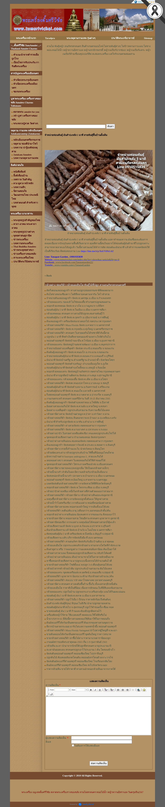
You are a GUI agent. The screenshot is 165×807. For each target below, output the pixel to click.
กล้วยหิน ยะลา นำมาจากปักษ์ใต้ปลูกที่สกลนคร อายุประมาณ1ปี (78, 646)
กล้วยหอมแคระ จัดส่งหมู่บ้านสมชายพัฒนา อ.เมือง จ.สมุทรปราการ (80, 344)
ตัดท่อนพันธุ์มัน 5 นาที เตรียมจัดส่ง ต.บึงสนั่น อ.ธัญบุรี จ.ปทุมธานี (79, 534)
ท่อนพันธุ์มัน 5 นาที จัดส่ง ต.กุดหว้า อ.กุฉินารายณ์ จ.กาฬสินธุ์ (77, 317)
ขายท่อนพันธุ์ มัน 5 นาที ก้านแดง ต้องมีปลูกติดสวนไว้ (73, 611)
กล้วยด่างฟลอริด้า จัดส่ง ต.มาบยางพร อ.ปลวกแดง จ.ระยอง (76, 429)
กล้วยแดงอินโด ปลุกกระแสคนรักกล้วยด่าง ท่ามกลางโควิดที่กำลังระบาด (83, 545)
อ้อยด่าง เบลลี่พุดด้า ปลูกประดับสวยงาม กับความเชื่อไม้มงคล (78, 410)
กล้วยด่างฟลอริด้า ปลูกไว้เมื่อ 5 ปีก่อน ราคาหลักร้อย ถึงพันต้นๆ (78, 599)
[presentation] (95, 754)
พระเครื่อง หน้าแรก (26, 38)
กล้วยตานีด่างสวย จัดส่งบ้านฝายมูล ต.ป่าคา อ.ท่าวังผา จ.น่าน (77, 414)
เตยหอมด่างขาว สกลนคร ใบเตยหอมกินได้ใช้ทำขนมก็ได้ (75, 460)
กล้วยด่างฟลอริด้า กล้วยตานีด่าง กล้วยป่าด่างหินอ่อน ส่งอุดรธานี (79, 495)
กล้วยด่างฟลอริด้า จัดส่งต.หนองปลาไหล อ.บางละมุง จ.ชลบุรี (77, 383)
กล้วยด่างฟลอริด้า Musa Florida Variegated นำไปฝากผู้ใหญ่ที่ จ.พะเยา (81, 630)
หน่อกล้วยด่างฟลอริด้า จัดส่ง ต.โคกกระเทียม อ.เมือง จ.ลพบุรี (77, 487)
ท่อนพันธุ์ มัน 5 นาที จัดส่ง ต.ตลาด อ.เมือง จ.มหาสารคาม (75, 595)
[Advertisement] (98, 65)
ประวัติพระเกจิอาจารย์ (122, 38)
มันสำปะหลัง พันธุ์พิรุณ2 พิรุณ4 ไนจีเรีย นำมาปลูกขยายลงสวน (78, 603)
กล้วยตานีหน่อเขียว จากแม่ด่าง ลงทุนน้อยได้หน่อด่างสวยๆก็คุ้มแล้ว (81, 522)
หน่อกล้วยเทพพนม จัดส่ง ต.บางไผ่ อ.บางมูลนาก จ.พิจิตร (75, 306)
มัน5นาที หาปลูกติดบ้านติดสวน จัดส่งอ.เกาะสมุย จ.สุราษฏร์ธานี (79, 375)
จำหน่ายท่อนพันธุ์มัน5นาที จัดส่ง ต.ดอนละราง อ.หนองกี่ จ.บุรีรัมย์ (79, 356)
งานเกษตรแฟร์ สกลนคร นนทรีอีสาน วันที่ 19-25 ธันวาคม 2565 (78, 398)
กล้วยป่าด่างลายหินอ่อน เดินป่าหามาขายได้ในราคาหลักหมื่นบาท (80, 557)
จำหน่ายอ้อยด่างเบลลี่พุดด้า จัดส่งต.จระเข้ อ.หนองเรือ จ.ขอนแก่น (80, 348)
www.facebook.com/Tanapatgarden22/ (74, 262)
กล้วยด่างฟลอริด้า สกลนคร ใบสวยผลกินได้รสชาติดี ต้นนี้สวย (77, 333)
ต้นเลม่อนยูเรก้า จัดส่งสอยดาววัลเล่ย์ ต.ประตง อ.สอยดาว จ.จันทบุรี (80, 445)
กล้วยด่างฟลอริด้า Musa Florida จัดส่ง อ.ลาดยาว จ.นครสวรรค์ (78, 325)
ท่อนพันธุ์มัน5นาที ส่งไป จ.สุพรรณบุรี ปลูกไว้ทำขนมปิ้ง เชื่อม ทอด (80, 607)
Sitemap (148, 38)
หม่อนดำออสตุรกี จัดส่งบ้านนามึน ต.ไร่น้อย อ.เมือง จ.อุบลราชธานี (80, 340)
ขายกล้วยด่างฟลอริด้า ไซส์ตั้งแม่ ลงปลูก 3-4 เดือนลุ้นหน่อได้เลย (79, 564)
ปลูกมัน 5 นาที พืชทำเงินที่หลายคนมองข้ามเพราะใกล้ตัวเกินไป (78, 336)
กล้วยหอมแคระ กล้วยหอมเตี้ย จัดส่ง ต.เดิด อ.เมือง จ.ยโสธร (77, 379)
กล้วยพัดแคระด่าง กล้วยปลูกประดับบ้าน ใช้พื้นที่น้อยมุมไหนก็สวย (80, 452)
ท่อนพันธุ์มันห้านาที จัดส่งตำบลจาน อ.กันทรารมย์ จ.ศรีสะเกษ (77, 387)
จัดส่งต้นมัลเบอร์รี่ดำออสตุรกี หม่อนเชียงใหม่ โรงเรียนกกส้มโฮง (79, 661)
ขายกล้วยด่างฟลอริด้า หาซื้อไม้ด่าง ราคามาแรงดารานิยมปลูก (78, 638)
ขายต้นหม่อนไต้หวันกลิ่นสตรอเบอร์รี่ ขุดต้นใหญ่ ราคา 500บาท (78, 634)
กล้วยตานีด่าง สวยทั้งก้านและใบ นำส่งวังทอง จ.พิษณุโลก (75, 449)
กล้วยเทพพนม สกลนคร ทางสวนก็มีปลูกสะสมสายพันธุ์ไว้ (75, 313)
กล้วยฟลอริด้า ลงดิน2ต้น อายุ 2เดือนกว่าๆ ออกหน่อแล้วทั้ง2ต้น (78, 510)
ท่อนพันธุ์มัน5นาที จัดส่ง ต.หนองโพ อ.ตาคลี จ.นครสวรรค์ (75, 391)
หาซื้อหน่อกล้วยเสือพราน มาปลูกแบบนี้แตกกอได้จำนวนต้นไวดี (79, 561)
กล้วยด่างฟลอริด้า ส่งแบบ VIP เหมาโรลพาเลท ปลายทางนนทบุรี (79, 580)
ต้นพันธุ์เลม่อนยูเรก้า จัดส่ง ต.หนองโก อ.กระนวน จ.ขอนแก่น (77, 352)
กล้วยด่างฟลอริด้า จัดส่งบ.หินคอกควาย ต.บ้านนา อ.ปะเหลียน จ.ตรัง (81, 418)
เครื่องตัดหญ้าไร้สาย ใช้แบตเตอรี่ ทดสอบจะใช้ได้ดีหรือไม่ (76, 615)
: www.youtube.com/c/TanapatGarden (67, 265)
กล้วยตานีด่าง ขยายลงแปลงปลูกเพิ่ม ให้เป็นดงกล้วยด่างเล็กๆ (77, 468)
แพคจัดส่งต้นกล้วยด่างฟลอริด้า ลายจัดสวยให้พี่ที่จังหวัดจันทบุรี (78, 483)
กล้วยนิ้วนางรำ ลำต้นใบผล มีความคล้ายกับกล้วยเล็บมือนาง (76, 472)
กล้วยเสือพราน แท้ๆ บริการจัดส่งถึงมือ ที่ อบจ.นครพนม (74, 537)
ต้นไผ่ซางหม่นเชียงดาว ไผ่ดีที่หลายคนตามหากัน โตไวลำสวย (78, 294)
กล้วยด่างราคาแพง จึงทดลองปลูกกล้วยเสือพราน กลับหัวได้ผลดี (79, 553)
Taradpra (50, 38)
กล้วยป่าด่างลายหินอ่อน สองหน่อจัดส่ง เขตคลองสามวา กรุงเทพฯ (79, 441)
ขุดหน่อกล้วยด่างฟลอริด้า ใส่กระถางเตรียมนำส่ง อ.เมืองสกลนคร (79, 464)
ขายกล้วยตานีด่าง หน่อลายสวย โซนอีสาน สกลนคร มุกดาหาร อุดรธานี (82, 518)
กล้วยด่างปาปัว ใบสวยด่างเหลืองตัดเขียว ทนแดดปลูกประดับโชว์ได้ (81, 433)
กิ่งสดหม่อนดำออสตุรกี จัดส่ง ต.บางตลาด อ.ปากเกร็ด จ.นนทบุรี (79, 394)
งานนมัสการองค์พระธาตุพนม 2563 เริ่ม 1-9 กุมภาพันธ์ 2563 (76, 642)
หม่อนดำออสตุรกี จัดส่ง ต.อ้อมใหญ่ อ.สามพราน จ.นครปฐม (76, 479)
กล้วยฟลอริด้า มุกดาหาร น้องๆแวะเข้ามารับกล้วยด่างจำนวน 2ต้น (79, 576)
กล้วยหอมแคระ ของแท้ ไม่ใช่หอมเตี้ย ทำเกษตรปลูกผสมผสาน (78, 302)
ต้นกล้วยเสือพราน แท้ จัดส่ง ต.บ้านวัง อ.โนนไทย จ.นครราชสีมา (79, 530)
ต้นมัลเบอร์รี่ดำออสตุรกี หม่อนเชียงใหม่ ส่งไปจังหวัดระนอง (76, 665)
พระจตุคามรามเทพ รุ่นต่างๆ (81, 38)
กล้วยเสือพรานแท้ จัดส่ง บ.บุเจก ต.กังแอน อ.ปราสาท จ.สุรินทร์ (78, 526)
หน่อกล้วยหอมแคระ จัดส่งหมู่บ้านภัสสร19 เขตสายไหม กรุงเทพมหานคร (83, 371)
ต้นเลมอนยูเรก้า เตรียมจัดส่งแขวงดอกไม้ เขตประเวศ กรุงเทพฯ (78, 321)
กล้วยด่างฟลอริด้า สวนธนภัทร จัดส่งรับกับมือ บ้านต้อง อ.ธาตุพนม (80, 541)
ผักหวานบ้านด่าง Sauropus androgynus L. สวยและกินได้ (74, 456)
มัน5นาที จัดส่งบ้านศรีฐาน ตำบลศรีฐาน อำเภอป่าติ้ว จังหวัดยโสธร (80, 360)
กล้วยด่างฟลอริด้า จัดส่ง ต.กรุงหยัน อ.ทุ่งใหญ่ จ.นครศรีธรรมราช (79, 329)
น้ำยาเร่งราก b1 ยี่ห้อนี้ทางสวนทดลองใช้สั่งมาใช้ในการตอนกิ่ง (78, 619)
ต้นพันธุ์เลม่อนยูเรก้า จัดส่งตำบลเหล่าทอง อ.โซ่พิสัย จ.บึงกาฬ (77, 402)
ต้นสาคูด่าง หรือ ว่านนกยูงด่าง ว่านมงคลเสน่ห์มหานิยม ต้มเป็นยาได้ (81, 549)
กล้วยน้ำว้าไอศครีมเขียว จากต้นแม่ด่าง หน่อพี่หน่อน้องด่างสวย (78, 503)
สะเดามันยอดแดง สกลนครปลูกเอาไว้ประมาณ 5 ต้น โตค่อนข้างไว (80, 649)
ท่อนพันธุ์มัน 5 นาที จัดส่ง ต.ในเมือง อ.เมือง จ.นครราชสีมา (76, 309)
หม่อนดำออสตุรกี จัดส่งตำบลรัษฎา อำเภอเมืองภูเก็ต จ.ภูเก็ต (77, 364)
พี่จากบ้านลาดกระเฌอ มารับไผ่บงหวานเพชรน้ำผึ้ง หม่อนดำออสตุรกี (81, 626)
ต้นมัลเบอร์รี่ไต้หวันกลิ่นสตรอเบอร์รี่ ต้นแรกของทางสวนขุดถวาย (79, 622)
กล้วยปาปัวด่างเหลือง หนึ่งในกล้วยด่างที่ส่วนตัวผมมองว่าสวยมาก (79, 491)
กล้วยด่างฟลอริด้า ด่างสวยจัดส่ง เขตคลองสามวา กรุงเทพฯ (76, 425)
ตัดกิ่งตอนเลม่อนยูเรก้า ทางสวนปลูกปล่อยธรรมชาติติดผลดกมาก (79, 290)
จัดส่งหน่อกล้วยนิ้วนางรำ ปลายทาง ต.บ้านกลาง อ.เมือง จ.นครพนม (80, 476)
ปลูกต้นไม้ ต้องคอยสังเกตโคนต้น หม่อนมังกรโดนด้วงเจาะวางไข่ (79, 657)
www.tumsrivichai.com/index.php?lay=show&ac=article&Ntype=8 (86, 259)
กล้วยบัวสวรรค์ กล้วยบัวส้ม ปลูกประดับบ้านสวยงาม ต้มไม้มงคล (79, 568)
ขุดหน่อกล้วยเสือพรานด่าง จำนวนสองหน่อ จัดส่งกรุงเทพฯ (76, 437)
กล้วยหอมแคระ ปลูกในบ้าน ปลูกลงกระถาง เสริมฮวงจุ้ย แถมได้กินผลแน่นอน (85, 591)
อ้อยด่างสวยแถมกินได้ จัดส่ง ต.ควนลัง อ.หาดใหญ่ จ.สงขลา (76, 406)
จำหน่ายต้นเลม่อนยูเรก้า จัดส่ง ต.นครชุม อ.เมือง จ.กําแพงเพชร (78, 298)
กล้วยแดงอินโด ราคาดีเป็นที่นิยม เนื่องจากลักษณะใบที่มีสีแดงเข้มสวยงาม (84, 588)
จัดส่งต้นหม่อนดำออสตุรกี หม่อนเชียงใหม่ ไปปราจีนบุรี (74, 653)
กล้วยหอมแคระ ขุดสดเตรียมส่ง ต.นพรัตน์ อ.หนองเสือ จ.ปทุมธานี (79, 572)
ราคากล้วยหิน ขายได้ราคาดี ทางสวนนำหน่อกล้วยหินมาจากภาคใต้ (81, 669)
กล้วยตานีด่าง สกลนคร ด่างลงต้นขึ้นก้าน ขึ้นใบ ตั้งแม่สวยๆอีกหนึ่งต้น (81, 584)
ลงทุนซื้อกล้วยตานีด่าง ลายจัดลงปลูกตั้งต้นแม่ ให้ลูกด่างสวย (77, 499)
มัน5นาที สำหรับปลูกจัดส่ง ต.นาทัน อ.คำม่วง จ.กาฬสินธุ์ (74, 421)
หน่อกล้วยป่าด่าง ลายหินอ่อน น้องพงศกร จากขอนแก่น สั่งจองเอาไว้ (81, 514)
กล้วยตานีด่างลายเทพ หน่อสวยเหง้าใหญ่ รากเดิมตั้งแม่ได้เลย (77, 506)
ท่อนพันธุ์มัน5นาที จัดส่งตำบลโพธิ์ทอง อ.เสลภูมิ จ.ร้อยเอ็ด (76, 367)
